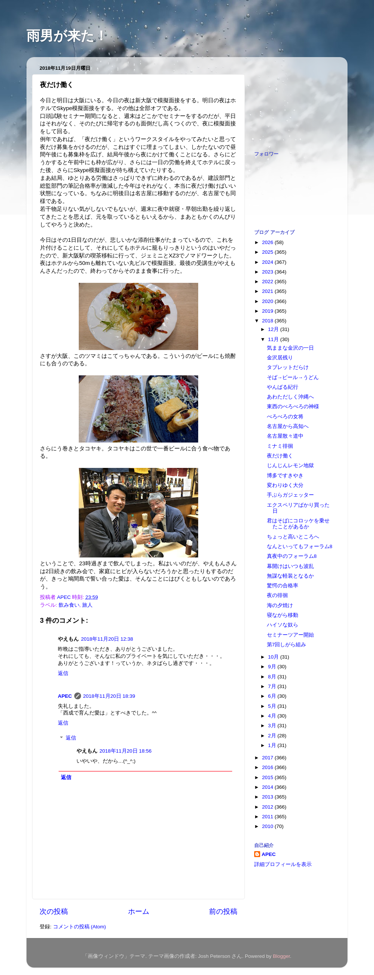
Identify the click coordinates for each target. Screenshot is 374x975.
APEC (65, 696)
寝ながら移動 (282, 615)
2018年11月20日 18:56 (126, 751)
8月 (272, 676)
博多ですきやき (285, 475)
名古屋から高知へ (288, 426)
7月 (272, 686)
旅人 (87, 605)
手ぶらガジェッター (290, 495)
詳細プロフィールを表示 (283, 864)
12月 (274, 329)
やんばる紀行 (282, 387)
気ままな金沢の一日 (290, 348)
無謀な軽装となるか (290, 576)
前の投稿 (223, 911)
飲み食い (69, 605)
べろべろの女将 (285, 416)
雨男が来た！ (67, 35)
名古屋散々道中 (285, 436)
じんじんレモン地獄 (290, 465)
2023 (268, 272)
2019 (268, 311)
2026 (268, 242)
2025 (268, 252)
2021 (268, 291)
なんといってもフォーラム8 (300, 546)
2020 (268, 301)
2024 (268, 262)
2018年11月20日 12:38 (107, 639)
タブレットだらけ (288, 367)
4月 (272, 716)
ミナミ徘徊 (280, 446)
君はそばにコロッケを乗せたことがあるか (298, 523)
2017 (268, 757)
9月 (272, 666)
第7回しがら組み (286, 644)
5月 (272, 706)
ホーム (138, 911)
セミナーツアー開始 (290, 635)
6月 (272, 696)
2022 (268, 281)
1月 (272, 745)
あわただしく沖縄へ (290, 397)
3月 (272, 725)
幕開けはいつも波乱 (290, 566)
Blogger (281, 956)
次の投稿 (54, 911)
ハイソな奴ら (282, 625)
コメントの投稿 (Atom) (79, 926)
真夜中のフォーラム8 (292, 556)
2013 (268, 797)
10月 (274, 657)
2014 (268, 787)
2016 (268, 767)
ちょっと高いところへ (293, 537)
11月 (274, 339)
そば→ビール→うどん (293, 377)
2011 (268, 816)
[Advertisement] (291, 100)
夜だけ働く (280, 456)
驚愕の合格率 (282, 585)
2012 (268, 807)
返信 (63, 673)
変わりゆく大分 (285, 485)
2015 (268, 777)
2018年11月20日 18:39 (109, 696)
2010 (268, 826)
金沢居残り (280, 357)
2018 (268, 321)
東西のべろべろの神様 (293, 406)
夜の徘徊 (277, 595)
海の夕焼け (280, 605)
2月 (272, 735)
